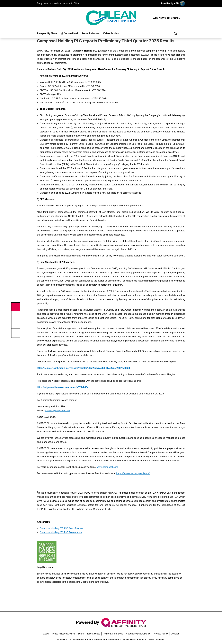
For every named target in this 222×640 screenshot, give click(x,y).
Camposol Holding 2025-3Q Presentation (61, 532)
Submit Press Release (89, 633)
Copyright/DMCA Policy (138, 633)
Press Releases (90, 33)
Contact (175, 633)
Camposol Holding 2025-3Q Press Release (61, 528)
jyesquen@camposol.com (57, 410)
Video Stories (111, 33)
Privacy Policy (160, 633)
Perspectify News (47, 33)
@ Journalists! (69, 33)
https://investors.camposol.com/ (133, 473)
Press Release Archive (63, 633)
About (46, 633)
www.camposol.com (107, 467)
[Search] (175, 33)
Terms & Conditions (113, 633)
